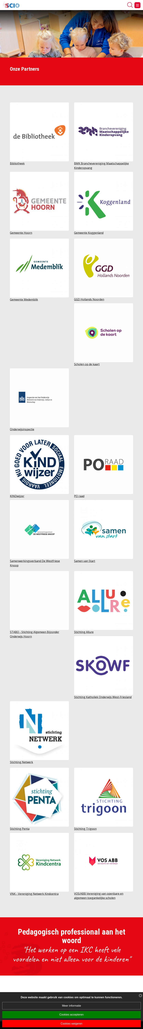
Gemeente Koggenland (88, 233)
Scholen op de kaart (87, 364)
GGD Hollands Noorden (89, 299)
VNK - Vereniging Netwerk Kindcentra (34, 894)
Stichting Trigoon (85, 829)
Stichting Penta (19, 829)
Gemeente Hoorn (21, 233)
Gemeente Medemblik (24, 299)
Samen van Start (84, 561)
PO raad (79, 496)
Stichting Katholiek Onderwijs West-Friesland (103, 697)
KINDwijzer (17, 496)
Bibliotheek (17, 163)
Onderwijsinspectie (22, 429)
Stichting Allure (84, 632)
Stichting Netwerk (21, 762)
